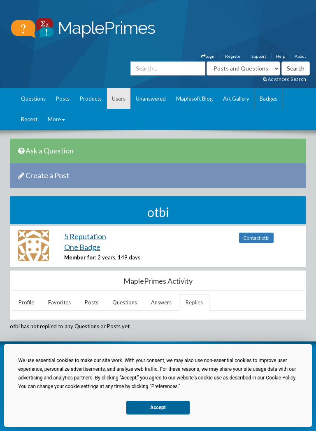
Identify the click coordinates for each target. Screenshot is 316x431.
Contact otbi (256, 238)
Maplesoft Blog (194, 98)
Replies (194, 302)
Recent (29, 119)
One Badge (82, 247)
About (300, 56)
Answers (161, 302)
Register (233, 56)
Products (91, 98)
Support (258, 56)
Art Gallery (236, 98)
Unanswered (151, 98)
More (56, 119)
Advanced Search (284, 79)
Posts (63, 98)
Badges (268, 98)
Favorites (59, 302)
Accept (158, 407)
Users (118, 98)
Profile (26, 302)
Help (280, 56)
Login (208, 56)
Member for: (80, 257)
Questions (33, 98)
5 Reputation (85, 236)
